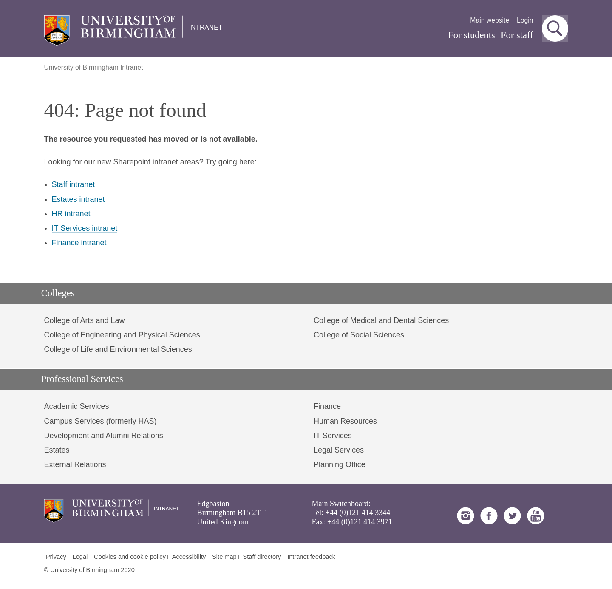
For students (471, 35)
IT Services (333, 435)
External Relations (75, 464)
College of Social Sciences (359, 335)
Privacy (56, 556)
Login (525, 20)
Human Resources (345, 421)
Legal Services (339, 450)
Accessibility (189, 556)
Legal (80, 556)
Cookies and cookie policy (130, 556)
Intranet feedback (311, 556)
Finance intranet (79, 242)
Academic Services (76, 406)
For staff (517, 35)
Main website (489, 20)
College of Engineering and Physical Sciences (122, 335)
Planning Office (340, 464)
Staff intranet (73, 184)
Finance (327, 406)
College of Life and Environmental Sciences (118, 349)
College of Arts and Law (84, 320)
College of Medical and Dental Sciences (381, 320)
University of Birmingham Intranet (93, 67)
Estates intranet (78, 199)
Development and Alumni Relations (103, 435)
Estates (57, 450)
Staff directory (262, 556)
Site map (224, 556)
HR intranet (71, 214)
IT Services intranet (85, 228)
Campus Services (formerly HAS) (100, 421)
